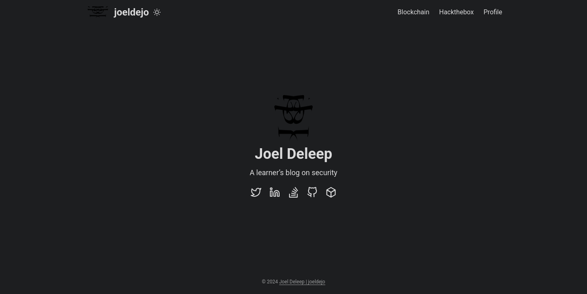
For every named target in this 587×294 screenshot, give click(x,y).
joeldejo (117, 12)
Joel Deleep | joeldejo (302, 282)
